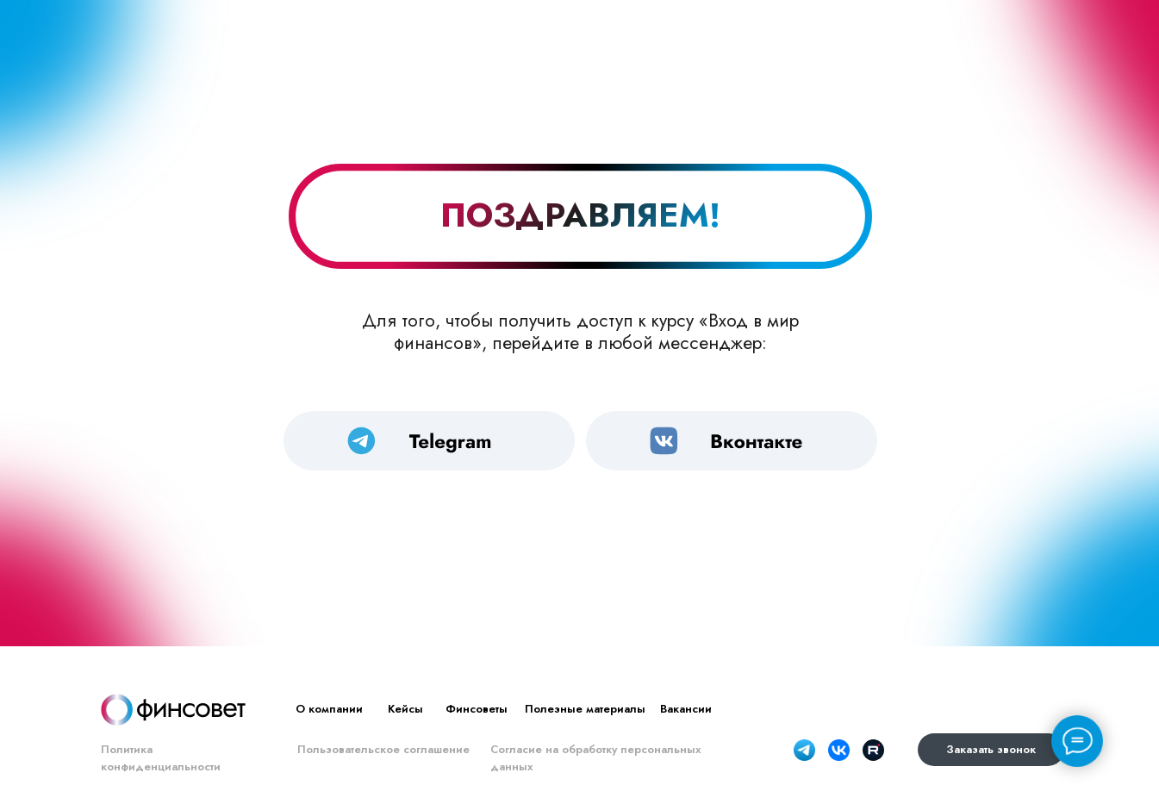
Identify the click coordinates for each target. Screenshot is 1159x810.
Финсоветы (477, 709)
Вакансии (686, 709)
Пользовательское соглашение (383, 749)
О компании (329, 709)
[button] (991, 749)
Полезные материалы (585, 709)
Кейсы (405, 709)
